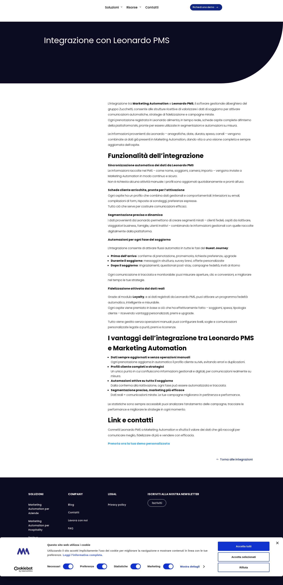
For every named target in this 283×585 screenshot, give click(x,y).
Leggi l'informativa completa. (83, 563)
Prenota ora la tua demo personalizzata (139, 444)
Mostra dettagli (190, 575)
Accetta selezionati (243, 565)
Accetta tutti (244, 554)
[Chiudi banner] (277, 551)
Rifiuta (244, 576)
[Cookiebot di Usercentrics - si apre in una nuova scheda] (23, 578)
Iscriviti (157, 503)
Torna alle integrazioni (236, 459)
